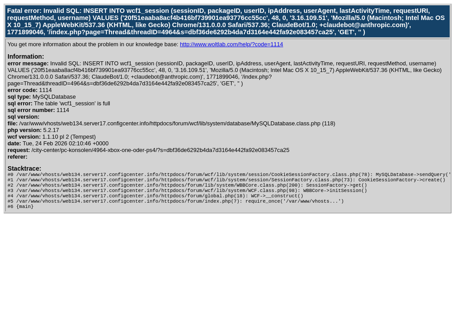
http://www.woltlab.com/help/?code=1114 (231, 44)
